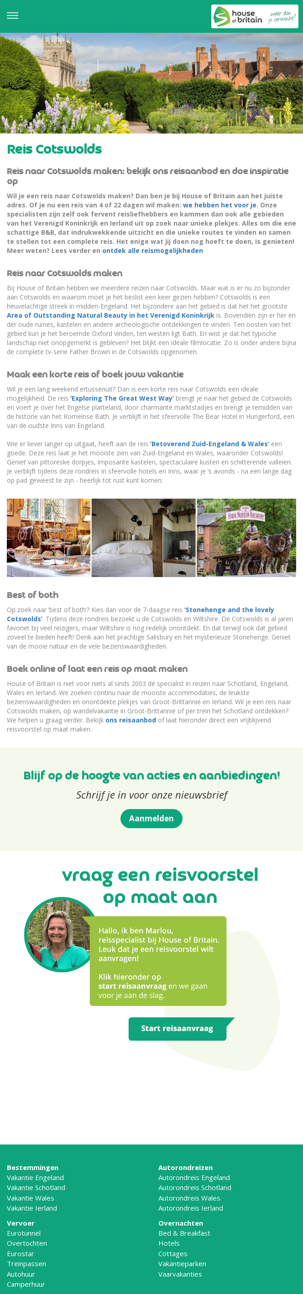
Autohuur (21, 1274)
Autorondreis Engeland (194, 1177)
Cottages (173, 1253)
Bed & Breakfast (184, 1232)
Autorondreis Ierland (190, 1207)
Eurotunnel (24, 1232)
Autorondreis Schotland (194, 1187)
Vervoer (21, 1222)
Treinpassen (26, 1263)
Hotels (169, 1243)
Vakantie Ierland (32, 1207)
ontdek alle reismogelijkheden (152, 250)
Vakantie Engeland (35, 1177)
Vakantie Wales (30, 1197)
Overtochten (27, 1243)
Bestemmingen (32, 1167)
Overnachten (180, 1222)
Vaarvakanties (180, 1274)
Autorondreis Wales (189, 1197)
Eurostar (20, 1253)
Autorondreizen (185, 1167)
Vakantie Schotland (36, 1187)
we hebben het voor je (219, 205)
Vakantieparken (182, 1263)
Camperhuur (26, 1284)
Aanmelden (151, 818)
